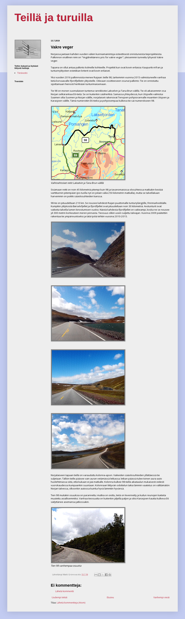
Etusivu (110, 597)
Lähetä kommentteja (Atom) (71, 602)
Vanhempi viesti (161, 597)
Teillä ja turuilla (54, 17)
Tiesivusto (22, 72)
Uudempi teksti (59, 597)
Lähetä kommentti (64, 591)
